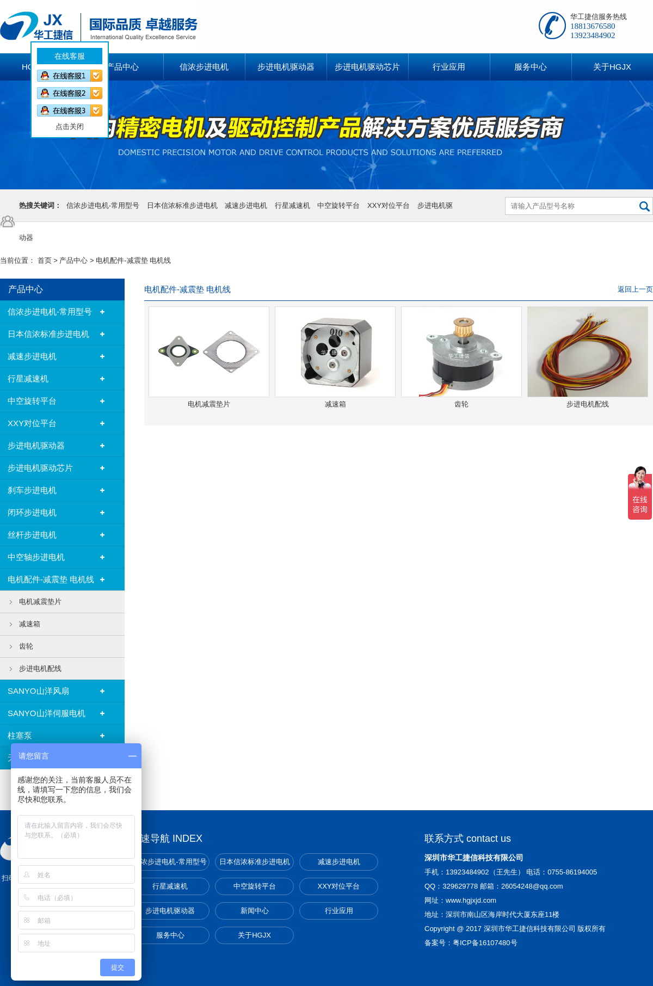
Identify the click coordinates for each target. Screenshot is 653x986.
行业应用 (339, 911)
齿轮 (26, 646)
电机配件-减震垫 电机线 (133, 260)
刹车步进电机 (32, 490)
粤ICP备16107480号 (485, 943)
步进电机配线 (40, 668)
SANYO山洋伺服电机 (46, 713)
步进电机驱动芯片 (40, 467)
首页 (45, 260)
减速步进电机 (246, 205)
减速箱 (29, 624)
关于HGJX (254, 935)
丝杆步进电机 (32, 534)
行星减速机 (292, 205)
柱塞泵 (20, 735)
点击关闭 (65, 122)
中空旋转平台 (338, 205)
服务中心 (170, 935)
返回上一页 (635, 289)
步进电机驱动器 (36, 445)
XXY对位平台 (388, 205)
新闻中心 (255, 911)
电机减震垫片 (40, 601)
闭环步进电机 (32, 512)
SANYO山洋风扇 (38, 690)
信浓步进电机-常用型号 (102, 205)
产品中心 (73, 260)
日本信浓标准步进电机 (182, 205)
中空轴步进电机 (36, 557)
